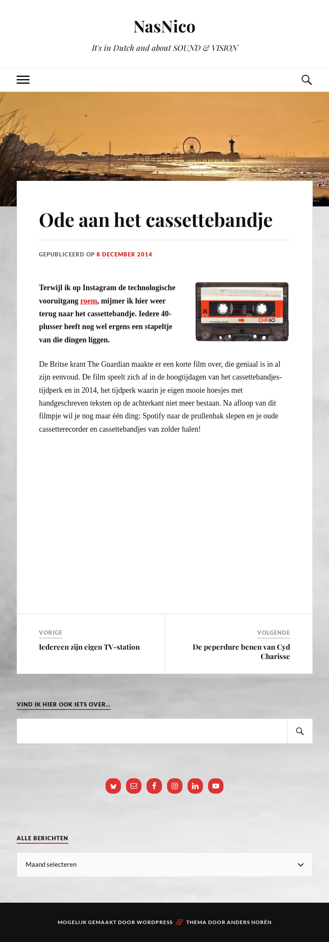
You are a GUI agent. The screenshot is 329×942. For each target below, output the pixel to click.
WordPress (155, 922)
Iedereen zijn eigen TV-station (89, 646)
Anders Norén (249, 922)
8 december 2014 (125, 254)
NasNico (164, 26)
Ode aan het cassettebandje (156, 219)
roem (88, 301)
